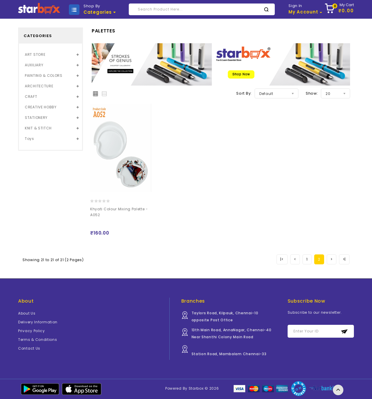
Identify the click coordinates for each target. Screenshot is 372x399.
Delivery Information (38, 322)
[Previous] (282, 259)
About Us (27, 313)
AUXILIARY (34, 65)
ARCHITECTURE (39, 86)
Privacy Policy (31, 330)
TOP (338, 390)
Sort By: (244, 93)
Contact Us (29, 348)
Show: (312, 93)
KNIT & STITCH (38, 128)
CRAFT (31, 96)
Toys (29, 138)
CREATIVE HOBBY (41, 107)
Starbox (196, 388)
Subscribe (344, 331)
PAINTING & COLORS (43, 75)
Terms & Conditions (37, 339)
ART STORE (35, 54)
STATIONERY (36, 117)
